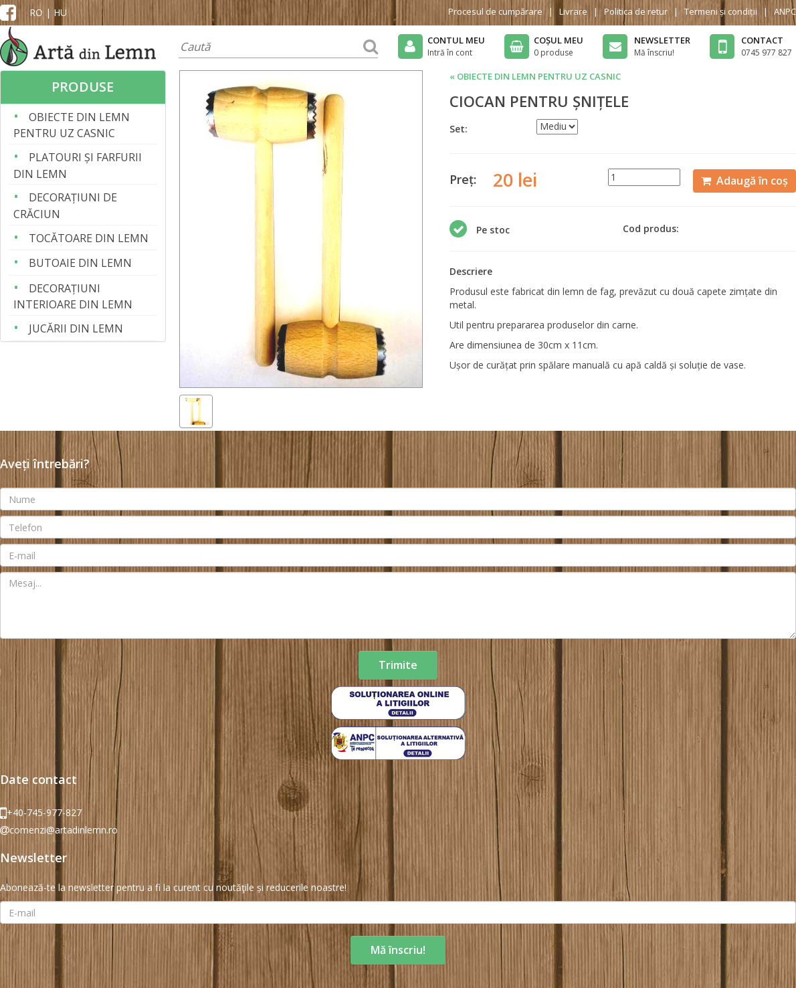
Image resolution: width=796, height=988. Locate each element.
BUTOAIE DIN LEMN (72, 272)
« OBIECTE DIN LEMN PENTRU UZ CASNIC (535, 86)
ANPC (785, 11)
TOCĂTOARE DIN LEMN (80, 247)
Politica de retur (636, 11)
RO (36, 12)
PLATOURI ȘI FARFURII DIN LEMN (77, 174)
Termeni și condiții (720, 11)
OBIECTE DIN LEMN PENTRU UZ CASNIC (71, 134)
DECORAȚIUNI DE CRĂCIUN (65, 214)
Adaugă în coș (744, 190)
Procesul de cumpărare (495, 11)
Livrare (573, 11)
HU (60, 12)
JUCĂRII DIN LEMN (68, 337)
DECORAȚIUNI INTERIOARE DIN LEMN (72, 305)
